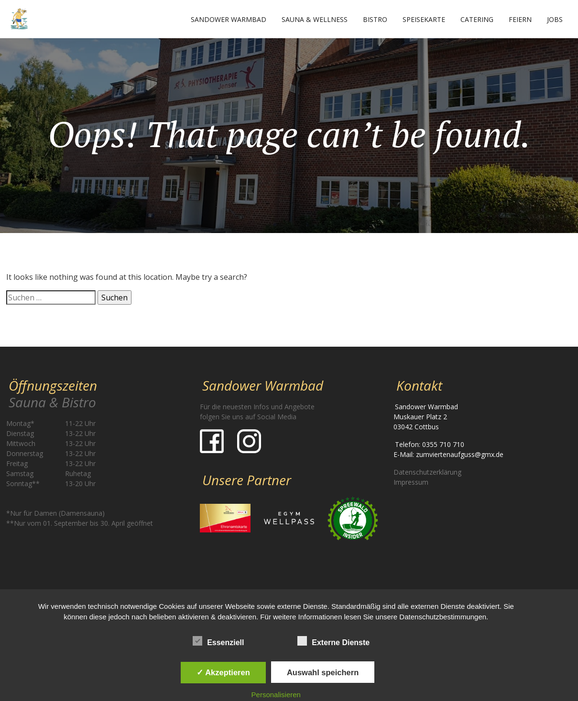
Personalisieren (276, 694)
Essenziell (218, 641)
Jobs (555, 19)
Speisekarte (424, 19)
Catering (476, 19)
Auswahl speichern (323, 672)
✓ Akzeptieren (223, 672)
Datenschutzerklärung (427, 472)
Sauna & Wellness (315, 19)
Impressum (410, 482)
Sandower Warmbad (228, 19)
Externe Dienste (333, 641)
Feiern (520, 19)
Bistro (375, 19)
